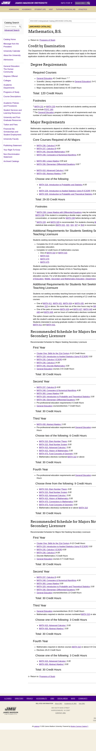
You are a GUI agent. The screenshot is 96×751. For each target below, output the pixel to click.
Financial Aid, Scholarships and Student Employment (12, 132)
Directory (19, 698)
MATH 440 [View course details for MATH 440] (87, 309)
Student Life (40, 9)
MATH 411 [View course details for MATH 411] (47, 303)
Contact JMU (60, 713)
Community (82, 698)
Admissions (14, 9)
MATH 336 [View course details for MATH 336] (39, 215)
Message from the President (11, 45)
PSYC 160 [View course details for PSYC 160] (48, 109)
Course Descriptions (12, 96)
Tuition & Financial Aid (65, 9)
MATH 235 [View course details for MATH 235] (50, 107)
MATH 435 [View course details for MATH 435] (79, 303)
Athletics (82, 9)
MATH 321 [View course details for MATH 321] (60, 225)
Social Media (62, 698)
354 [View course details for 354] (82, 225)
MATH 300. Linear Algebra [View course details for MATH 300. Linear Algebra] (48, 161)
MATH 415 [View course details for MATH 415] (44, 256)
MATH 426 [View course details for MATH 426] (64, 309)
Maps (73, 698)
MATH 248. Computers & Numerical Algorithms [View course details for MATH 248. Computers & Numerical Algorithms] (56, 155)
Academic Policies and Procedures (11, 104)
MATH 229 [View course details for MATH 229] (41, 222)
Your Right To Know (12, 150)
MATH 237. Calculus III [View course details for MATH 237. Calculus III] (46, 149)
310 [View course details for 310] (46, 306)
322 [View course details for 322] (67, 225)
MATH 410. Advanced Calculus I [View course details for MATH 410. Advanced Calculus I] (50, 170)
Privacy (30, 698)
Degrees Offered (11, 76)
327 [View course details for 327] (76, 225)
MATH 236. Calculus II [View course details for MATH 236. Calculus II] (46, 146)
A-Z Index (8, 698)
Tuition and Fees (11, 125)
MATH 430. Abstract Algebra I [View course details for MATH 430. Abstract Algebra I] (49, 174)
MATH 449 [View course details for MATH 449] (48, 312)
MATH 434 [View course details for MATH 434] (67, 303)
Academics (26, 9)
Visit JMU (82, 703)
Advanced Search (11, 30)
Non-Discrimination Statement (12, 155)
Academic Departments (9, 86)
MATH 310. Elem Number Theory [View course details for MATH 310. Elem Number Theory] (53, 441)
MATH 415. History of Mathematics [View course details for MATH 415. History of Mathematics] (53, 451)
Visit (51, 9)
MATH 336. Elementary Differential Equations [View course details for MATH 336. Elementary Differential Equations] (56, 164)
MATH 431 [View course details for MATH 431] (57, 303)
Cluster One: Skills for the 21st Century (53, 353)
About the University (12, 55)
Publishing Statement (13, 145)
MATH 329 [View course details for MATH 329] (54, 222)
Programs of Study (11, 92)
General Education (44, 78)
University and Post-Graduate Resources (12, 118)
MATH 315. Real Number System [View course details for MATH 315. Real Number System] (53, 445)
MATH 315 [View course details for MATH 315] (62, 253)
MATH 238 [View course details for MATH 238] (70, 218)
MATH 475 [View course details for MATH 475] (44, 262)
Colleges (7, 81)
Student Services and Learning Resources (13, 111)
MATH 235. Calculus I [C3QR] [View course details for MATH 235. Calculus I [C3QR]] (49, 360)
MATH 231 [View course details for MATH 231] (38, 107)
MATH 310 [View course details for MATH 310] (51, 253)
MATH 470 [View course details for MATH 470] (44, 259)
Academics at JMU (70, 703)
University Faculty (11, 139)
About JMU (58, 703)
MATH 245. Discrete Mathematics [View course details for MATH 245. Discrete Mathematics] (51, 152)
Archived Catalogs (11, 161)
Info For (66, 3)
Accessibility (41, 698)
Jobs (52, 698)
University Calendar (12, 51)
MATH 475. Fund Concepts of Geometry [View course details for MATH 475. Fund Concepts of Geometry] (56, 454)
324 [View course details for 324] (72, 225)
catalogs (36, 726)
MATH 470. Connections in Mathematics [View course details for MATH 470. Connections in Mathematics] (56, 502)
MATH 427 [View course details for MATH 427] (77, 309)
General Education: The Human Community (12, 69)
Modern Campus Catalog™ (79, 726)
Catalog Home (10, 39)
